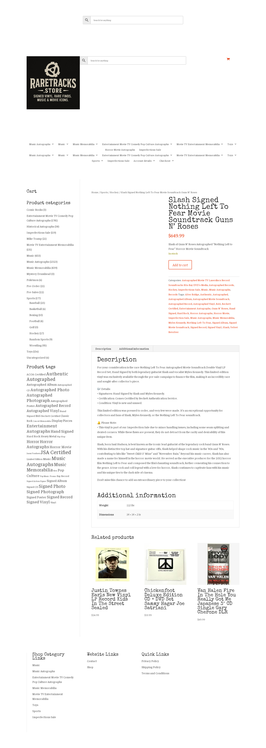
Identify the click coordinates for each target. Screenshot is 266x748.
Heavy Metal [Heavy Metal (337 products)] (48, 436)
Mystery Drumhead (39, 273)
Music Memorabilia (83, 144)
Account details (143, 160)
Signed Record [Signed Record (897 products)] (60, 496)
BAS (218, 303)
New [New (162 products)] (55, 470)
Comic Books (35, 209)
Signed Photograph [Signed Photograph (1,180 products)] (45, 491)
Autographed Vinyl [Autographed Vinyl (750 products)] (43, 410)
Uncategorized (36, 357)
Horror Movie (221, 313)
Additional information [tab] (134, 348)
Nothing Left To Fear (199, 322)
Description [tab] (103, 348)
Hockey (114, 192)
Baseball (34, 302)
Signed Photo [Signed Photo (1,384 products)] (52, 486)
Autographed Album (180, 299)
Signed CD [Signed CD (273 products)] (32, 486)
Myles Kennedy (177, 322)
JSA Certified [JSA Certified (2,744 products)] (56, 451)
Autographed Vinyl (204, 303)
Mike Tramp (34, 238)
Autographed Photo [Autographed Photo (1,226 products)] (49, 389)
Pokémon (32, 280)
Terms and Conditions (155, 673)
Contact (92, 661)
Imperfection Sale (178, 317)
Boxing (33, 315)
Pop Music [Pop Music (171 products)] (44, 476)
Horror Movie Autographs (120, 149)
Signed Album (220, 322)
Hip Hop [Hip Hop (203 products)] (61, 436)
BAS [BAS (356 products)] (38, 415)
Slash (226, 327)
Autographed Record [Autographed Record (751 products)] (53, 405)
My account (200, 59)
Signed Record (198, 327)
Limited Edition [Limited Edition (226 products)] (34, 459)
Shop (218, 59)
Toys (230, 144)
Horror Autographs (201, 313)
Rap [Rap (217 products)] (59, 476)
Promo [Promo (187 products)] (53, 476)
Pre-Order (33, 286)
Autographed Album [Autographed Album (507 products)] (42, 384)
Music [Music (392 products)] (47, 459)
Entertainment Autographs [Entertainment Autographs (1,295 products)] (42, 428)
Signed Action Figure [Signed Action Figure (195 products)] (36, 481)
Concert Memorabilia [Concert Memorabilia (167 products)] (42, 421)
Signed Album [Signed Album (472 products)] (57, 481)
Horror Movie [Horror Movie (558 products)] (60, 447)
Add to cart (180, 264)
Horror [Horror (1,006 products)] (33, 441)
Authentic (206, 294)
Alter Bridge (192, 294)
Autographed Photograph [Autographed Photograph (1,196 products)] (39, 397)
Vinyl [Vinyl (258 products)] (53, 502)
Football (34, 321)
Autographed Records (221, 285)
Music (61, 144)
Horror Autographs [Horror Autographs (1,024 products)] (40, 444)
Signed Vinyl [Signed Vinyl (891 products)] (38, 501)
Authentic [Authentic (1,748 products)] (57, 373)
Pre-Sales (32, 292)
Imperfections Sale (150, 149)
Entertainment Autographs (195, 308)
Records (173, 294)
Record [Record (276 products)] (65, 476)
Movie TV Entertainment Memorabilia (198, 144)
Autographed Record (180, 303)
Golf (31, 327)
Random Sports (39, 339)
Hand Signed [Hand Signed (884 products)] (62, 431)
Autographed (220, 294)
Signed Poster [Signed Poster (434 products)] (36, 497)
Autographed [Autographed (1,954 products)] (41, 379)
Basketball (35, 308)
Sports (96, 160)
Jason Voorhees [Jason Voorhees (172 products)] (33, 453)
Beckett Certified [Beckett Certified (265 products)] (50, 415)
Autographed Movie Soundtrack (211, 299)
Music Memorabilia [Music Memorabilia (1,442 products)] (46, 467)
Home (94, 192)
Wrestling (35, 345)
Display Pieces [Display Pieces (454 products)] (62, 421)
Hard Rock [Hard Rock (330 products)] (33, 436)
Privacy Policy (150, 661)
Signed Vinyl (215, 327)
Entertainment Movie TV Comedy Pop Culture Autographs (135, 144)
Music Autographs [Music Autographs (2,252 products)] (46, 461)
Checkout (164, 160)
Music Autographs (39, 144)
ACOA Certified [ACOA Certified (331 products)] (36, 374)
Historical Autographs (40, 226)
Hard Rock (183, 313)
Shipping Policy (151, 667)
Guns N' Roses (220, 308)
